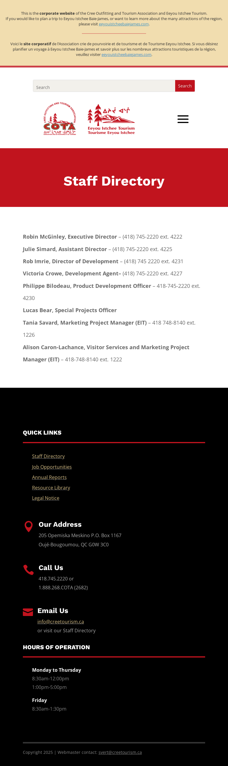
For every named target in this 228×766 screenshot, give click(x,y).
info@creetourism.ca (60, 621)
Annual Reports (49, 477)
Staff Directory (48, 456)
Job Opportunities (52, 467)
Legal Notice (45, 498)
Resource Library (51, 487)
